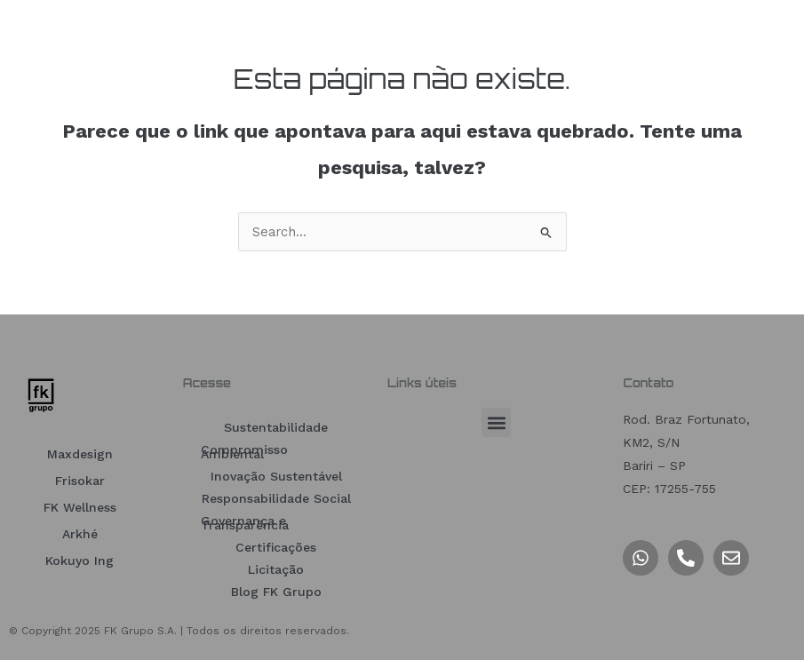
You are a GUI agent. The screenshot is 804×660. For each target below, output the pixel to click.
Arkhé (80, 534)
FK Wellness (80, 507)
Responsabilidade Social (276, 498)
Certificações (275, 547)
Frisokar (80, 480)
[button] (496, 422)
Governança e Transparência (245, 522)
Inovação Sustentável (276, 476)
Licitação (276, 569)
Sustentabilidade (276, 427)
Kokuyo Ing (79, 560)
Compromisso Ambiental (244, 451)
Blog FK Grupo (276, 591)
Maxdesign (80, 454)
